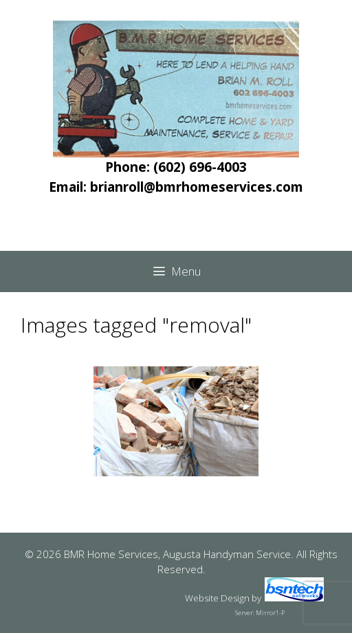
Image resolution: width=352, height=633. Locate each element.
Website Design (217, 598)
